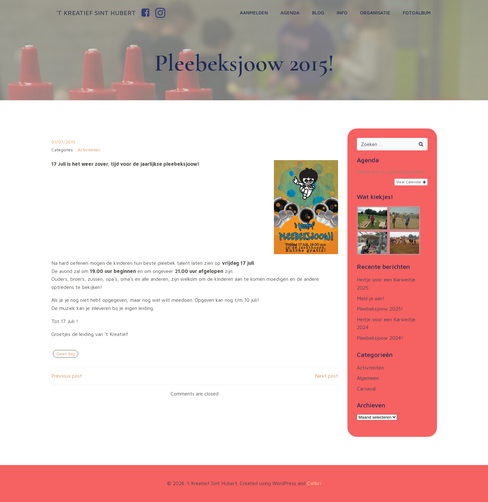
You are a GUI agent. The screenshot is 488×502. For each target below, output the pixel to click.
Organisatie (375, 12)
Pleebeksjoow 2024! (380, 338)
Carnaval (366, 388)
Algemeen (368, 378)
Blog (318, 12)
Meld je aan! (370, 298)
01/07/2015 (63, 141)
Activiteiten (89, 149)
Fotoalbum (417, 12)
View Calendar (411, 182)
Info (342, 12)
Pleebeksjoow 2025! (380, 308)
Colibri (314, 483)
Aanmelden (254, 12)
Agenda (290, 12)
